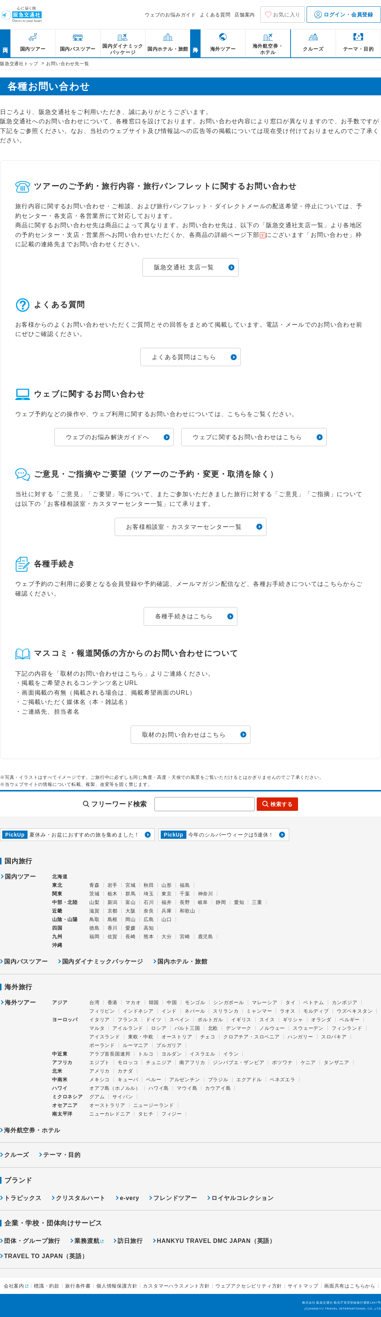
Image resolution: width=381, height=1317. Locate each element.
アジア (59, 1002)
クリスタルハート (81, 1198)
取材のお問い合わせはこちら (184, 735)
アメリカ (99, 1071)
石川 (149, 902)
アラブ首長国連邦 (109, 1053)
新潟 (113, 902)
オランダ (321, 1019)
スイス (267, 1019)
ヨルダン (171, 1053)
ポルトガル (210, 1019)
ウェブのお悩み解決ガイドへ (108, 437)
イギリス (241, 1019)
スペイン (179, 1019)
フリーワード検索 (119, 804)
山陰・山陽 (65, 919)
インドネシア (138, 1011)
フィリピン (102, 1011)
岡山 (130, 919)
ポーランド (102, 1045)
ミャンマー (259, 1011)
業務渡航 (86, 1241)
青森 (94, 885)
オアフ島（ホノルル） (115, 1088)
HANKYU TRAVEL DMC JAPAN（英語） (216, 1241)
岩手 (113, 885)
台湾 (94, 1002)
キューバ (128, 1079)
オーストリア (176, 1036)
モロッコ (128, 1062)
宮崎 (185, 936)
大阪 (130, 910)
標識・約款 (47, 1285)
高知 (149, 928)
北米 (57, 1071)
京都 (113, 910)
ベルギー (349, 1019)
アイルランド (127, 1028)
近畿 (57, 910)
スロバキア (334, 1036)
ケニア (308, 1062)
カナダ (125, 1071)
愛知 (239, 902)
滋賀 (94, 910)
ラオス (287, 1011)
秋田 (149, 885)
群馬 (130, 893)
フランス (128, 1019)
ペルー (153, 1079)
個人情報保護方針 (116, 1285)
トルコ (145, 1053)
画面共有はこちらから (349, 1285)
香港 (113, 1002)
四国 (57, 928)
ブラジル (218, 1079)
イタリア (99, 1019)
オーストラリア (107, 1105)
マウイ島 (187, 1088)
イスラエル (202, 1053)
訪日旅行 (130, 1241)
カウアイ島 (218, 1088)
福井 (166, 902)
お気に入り (287, 15)
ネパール (195, 1011)
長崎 (130, 936)
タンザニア (336, 1062)
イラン (230, 1053)
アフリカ (62, 1062)
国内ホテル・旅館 (182, 961)
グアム (97, 1096)
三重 (257, 902)
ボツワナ (282, 1062)
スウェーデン (308, 1028)
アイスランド (104, 1036)
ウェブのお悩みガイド (170, 15)
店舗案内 (244, 15)
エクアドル (249, 1079)
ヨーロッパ (65, 1019)
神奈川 (205, 893)
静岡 (221, 902)
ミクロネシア (67, 1096)
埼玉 (149, 893)
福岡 (94, 936)
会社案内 (14, 1285)
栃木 (113, 893)
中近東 (59, 1053)
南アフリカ (192, 1062)
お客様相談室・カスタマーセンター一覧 (184, 527)
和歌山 (187, 910)
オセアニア (65, 1105)
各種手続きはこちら (184, 616)
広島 (149, 919)
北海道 (59, 876)
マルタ (97, 1028)
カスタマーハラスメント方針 (176, 1285)
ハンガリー (300, 1036)
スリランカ (225, 1011)
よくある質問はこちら (184, 357)
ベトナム (313, 1002)
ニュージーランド (153, 1105)
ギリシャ (293, 1019)
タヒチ (145, 1113)
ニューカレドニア (109, 1113)
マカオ (133, 1002)
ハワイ (59, 1088)
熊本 (149, 936)
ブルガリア (169, 1045)
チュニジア (159, 1062)
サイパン (122, 1096)
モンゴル (195, 1002)
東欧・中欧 (141, 1036)
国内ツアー (20, 876)
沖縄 (57, 945)
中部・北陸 (65, 902)
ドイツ (153, 1019)
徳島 (94, 928)
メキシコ (99, 1079)
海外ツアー (20, 1002)
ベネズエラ (282, 1079)
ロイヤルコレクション (242, 1198)
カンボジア (345, 1002)
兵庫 (166, 910)
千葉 (185, 893)
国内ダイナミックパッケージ (102, 961)
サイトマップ (303, 1285)
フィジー (171, 1113)
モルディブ (316, 1011)
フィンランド (347, 1028)
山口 (166, 919)
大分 (166, 936)
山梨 (94, 902)
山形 (166, 885)
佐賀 (113, 936)
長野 (185, 902)
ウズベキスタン (355, 1011)
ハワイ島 (158, 1088)
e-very (129, 1198)
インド (169, 1011)
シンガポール (228, 1002)
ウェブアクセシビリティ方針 (248, 1285)
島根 (113, 919)
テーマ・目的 (62, 1155)
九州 (57, 936)
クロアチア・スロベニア (251, 1036)
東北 (57, 885)
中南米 (59, 1079)
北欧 (213, 1028)
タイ (290, 1002)
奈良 (149, 910)
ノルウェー (272, 1028)
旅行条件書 (78, 1285)
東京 (166, 893)
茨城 (94, 893)
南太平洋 (62, 1113)
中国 (172, 1002)
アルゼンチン (184, 1079)
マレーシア (265, 1002)
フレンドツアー (175, 1198)
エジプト (99, 1062)
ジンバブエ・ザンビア (238, 1062)
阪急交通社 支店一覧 (184, 267)
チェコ (207, 1036)
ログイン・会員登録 (343, 14)
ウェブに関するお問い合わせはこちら (247, 437)
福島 (185, 885)
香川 (113, 928)
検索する (281, 804)
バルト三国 (187, 1028)
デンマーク (239, 1028)
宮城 (130, 885)
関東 (57, 893)
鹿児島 (205, 936)
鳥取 (94, 919)
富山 (130, 902)
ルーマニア (135, 1045)
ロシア (158, 1028)
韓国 (154, 1002)
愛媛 (130, 928)
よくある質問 (215, 15)
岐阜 (203, 902)
